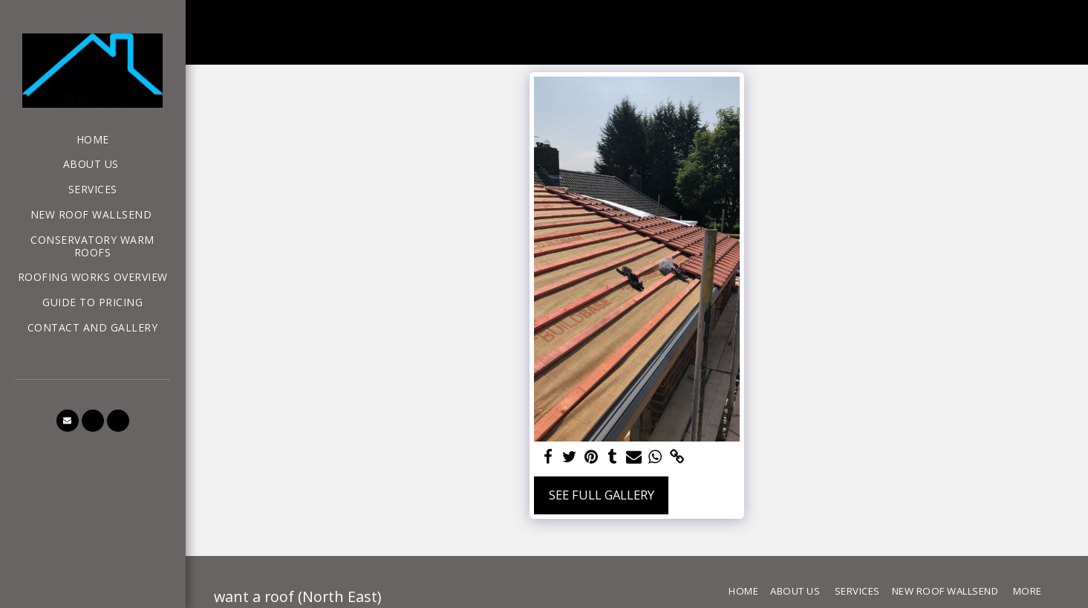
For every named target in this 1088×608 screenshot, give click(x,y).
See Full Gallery (601, 494)
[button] (67, 421)
